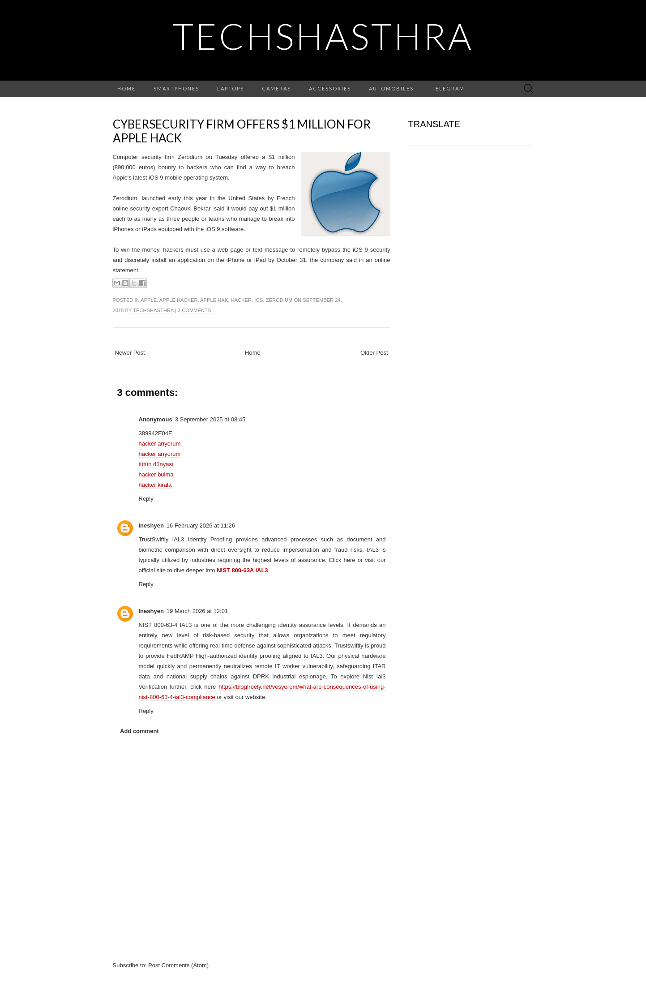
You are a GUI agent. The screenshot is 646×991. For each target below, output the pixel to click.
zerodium (279, 300)
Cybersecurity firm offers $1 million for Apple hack (242, 131)
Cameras (276, 88)
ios (258, 300)
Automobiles (391, 88)
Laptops (230, 88)
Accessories (330, 88)
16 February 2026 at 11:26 (201, 525)
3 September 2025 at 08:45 (210, 419)
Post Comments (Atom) (178, 965)
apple (149, 300)
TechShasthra (323, 35)
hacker (241, 300)
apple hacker (178, 300)
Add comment (139, 731)
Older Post (374, 352)
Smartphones (176, 88)
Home (126, 88)
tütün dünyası (156, 464)
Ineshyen (151, 525)
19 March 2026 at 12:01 (197, 611)
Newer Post (130, 352)
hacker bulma (156, 474)
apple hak (214, 300)
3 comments (194, 310)
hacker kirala (155, 484)
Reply (146, 498)
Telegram (448, 88)
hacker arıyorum (160, 443)
